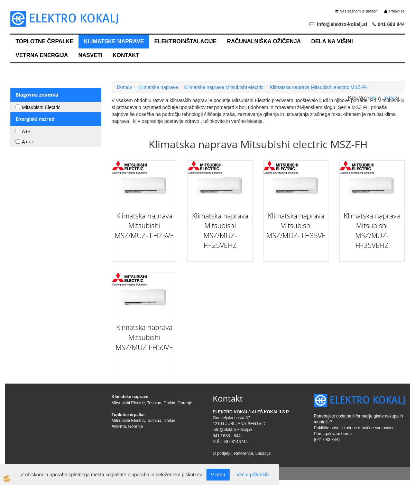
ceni (375, 97)
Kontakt (126, 55)
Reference (243, 453)
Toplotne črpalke (44, 41)
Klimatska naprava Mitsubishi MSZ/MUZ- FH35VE (295, 225)
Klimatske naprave (114, 41)
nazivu (391, 97)
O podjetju (222, 453)
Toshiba (154, 403)
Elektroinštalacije (185, 41)
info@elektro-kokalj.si (232, 429)
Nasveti (90, 55)
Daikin (169, 403)
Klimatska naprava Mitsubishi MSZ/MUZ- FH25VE (144, 225)
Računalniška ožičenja (264, 41)
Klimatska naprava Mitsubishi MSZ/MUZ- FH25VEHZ (220, 230)
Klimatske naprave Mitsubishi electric (224, 87)
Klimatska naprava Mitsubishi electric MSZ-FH (319, 87)
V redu (218, 474)
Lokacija (262, 453)
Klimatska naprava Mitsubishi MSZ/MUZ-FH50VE (144, 337)
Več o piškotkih (253, 474)
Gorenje (184, 403)
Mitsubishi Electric (128, 403)
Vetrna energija (42, 55)
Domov (124, 87)
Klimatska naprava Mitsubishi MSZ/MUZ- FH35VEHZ (372, 230)
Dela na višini (332, 41)
